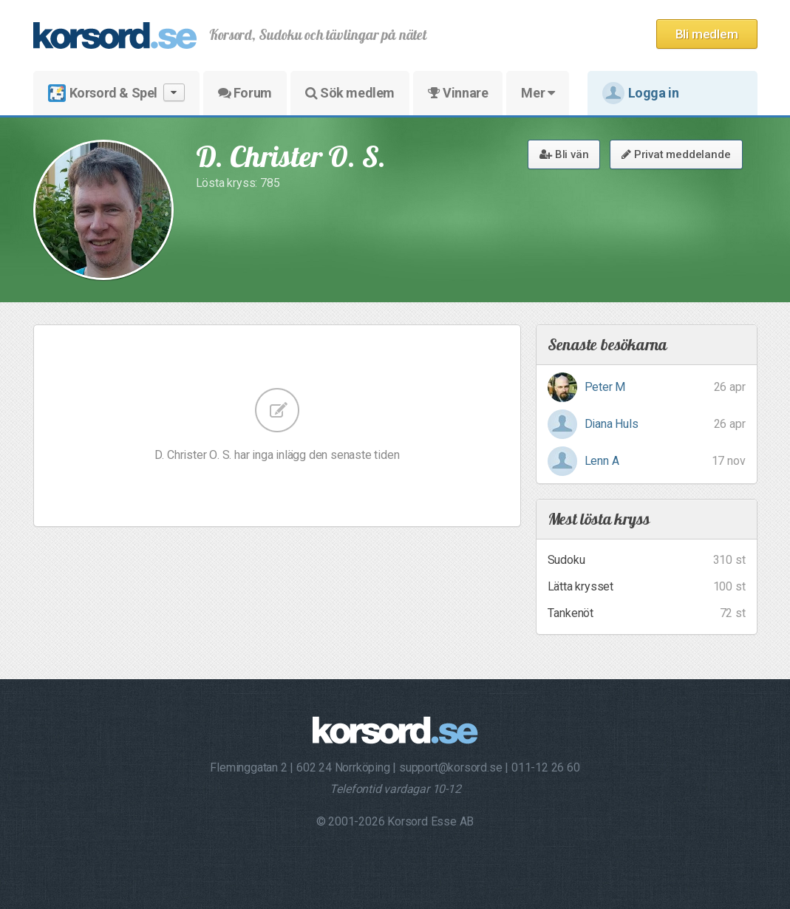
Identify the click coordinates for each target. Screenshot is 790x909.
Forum (245, 93)
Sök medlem (350, 93)
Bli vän (563, 154)
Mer (537, 93)
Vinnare (458, 93)
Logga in (640, 93)
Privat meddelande (676, 154)
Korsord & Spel (116, 93)
